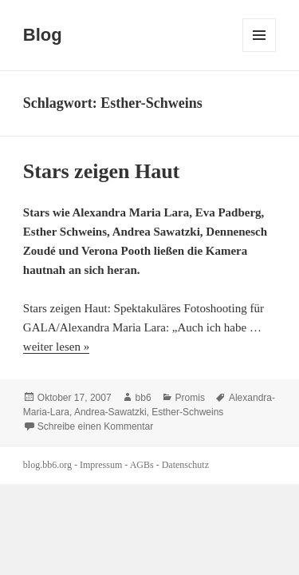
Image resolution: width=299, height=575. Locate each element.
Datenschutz (185, 464)
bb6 (143, 397)
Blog (42, 35)
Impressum (101, 464)
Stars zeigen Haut (101, 171)
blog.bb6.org (47, 464)
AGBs (142, 464)
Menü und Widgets (259, 51)
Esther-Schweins (187, 412)
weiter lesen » (56, 346)
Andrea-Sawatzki (110, 412)
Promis (190, 397)
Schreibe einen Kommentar (95, 426)
